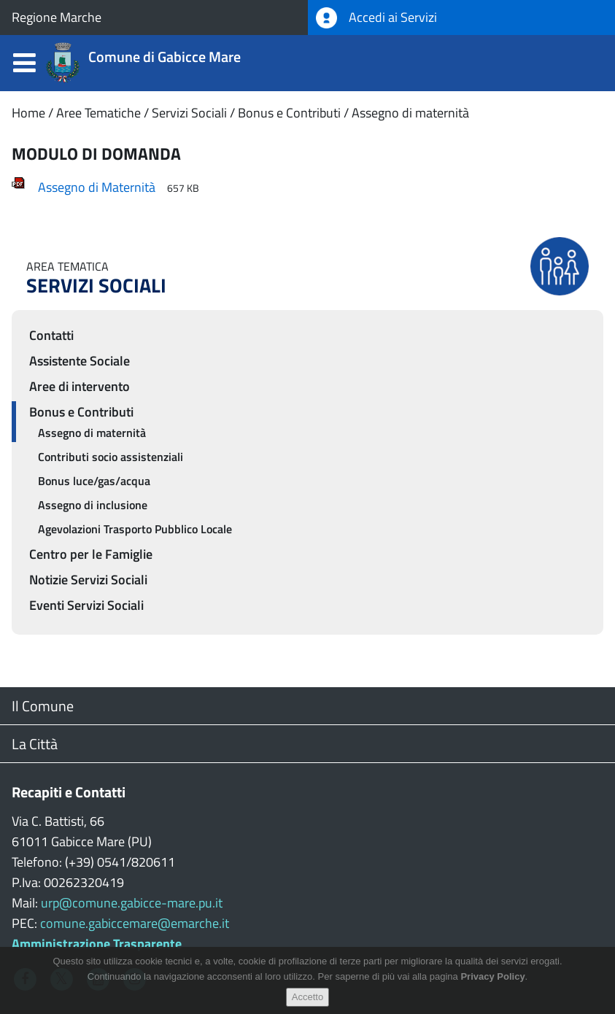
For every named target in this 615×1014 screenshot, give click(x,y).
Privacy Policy (492, 981)
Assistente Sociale (79, 361)
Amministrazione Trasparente (97, 943)
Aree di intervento (79, 386)
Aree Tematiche (98, 113)
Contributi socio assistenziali (110, 456)
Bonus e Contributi (289, 113)
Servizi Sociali (189, 113)
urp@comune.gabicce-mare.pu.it (132, 903)
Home (28, 113)
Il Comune (43, 705)
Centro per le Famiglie (90, 554)
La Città (35, 743)
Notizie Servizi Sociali (88, 579)
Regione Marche (56, 17)
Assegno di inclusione (92, 505)
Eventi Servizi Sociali (86, 605)
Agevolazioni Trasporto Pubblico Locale (135, 529)
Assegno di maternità (410, 113)
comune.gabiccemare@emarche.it (134, 923)
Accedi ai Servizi (376, 17)
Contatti (51, 335)
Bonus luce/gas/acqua (94, 480)
